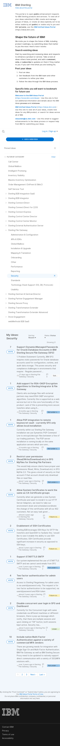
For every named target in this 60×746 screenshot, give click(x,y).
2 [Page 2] (22, 674)
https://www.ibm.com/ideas (27, 98)
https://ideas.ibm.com (47, 107)
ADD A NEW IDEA (30, 139)
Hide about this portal (23, 8)
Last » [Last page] (42, 674)
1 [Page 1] (17, 674)
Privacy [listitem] (5, 730)
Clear (53, 157)
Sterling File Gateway (28, 412)
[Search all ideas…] (18, 131)
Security (30, 377)
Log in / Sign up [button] (50, 131)
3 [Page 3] (26, 674)
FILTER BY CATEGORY (14, 157)
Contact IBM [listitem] (7, 727)
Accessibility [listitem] (7, 738)
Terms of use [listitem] (8, 734)
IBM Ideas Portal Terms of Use (31, 694)
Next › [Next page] (33, 674)
